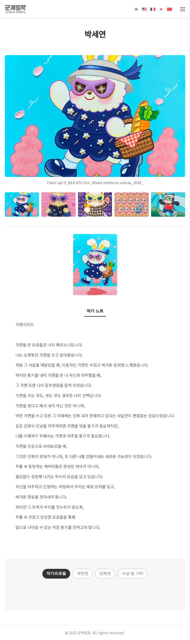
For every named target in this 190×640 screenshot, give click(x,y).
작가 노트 (95, 311)
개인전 (83, 573)
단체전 (105, 573)
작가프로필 (56, 573)
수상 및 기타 (133, 573)
